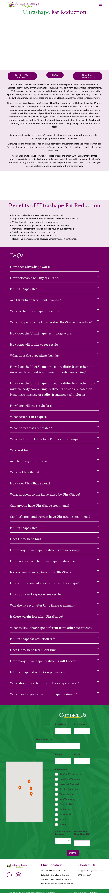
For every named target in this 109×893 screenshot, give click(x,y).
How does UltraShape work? (30, 267)
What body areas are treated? (31, 428)
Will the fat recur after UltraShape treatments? (43, 605)
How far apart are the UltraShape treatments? (42, 561)
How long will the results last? (31, 405)
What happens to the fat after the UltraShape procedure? (51, 322)
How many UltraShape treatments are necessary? (45, 550)
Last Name (80, 724)
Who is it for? (19, 450)
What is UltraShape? (24, 472)
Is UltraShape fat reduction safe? (33, 639)
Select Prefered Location (63, 833)
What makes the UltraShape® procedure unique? (45, 439)
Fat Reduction (66, 809)
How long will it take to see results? (35, 344)
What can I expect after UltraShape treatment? (43, 694)
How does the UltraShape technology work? (41, 333)
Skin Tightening (67, 799)
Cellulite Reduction (68, 789)
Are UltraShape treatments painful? (35, 300)
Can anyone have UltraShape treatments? (39, 505)
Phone (59, 754)
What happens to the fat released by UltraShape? (45, 494)
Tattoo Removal (67, 794)
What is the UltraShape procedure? (35, 311)
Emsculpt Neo (66, 804)
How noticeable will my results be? (34, 278)
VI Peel (62, 824)
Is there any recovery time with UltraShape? (41, 572)
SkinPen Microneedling (70, 774)
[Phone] (63, 761)
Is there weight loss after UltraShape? (36, 616)
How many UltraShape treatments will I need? (43, 661)
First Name (61, 724)
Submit (72, 852)
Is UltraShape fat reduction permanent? (38, 672)
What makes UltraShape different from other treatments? (51, 628)
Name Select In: (44, 739)
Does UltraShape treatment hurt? (34, 650)
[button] (54, 266)
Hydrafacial (65, 814)
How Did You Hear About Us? (82, 834)
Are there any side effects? (28, 461)
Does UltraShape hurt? (26, 539)
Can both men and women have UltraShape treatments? (50, 516)
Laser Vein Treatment (69, 779)
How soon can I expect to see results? (36, 594)
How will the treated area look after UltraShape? (44, 583)
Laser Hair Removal (69, 784)
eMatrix (63, 819)
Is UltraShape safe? (23, 289)
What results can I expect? (28, 417)
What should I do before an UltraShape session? (44, 683)
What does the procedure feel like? (35, 355)
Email (77, 754)
